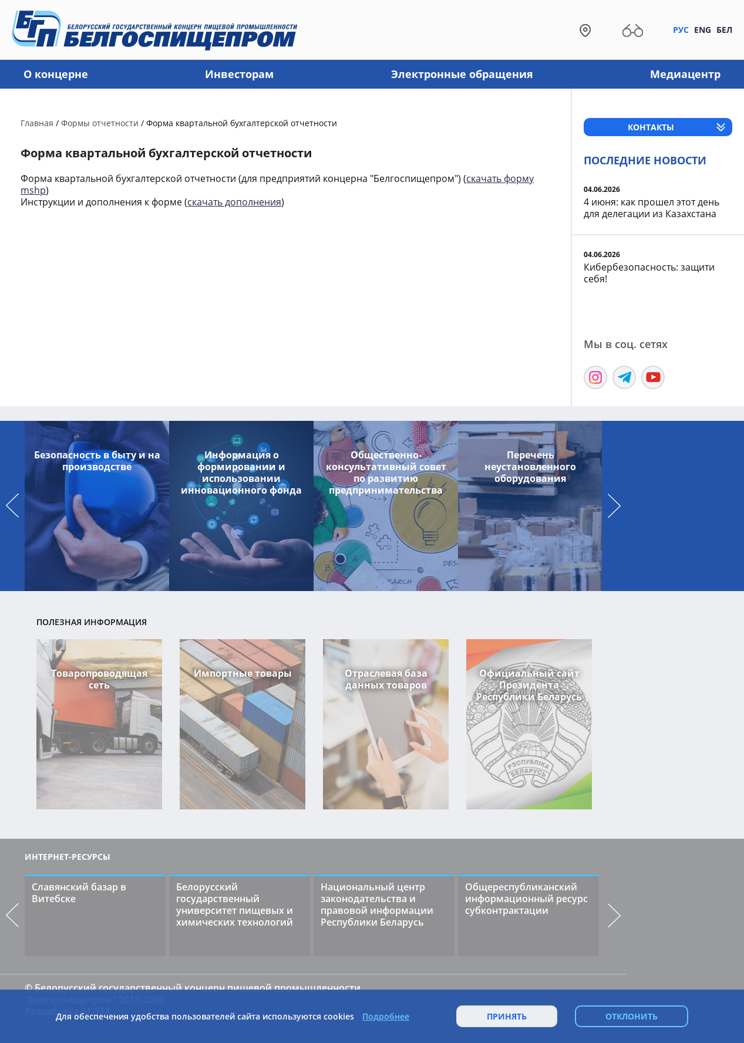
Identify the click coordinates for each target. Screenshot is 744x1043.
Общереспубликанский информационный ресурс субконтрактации (526, 898)
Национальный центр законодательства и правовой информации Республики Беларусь (377, 904)
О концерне (55, 74)
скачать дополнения (234, 201)
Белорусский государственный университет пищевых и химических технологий (234, 904)
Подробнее (385, 1016)
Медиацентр (685, 74)
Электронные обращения (462, 74)
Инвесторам (239, 74)
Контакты (651, 127)
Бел (724, 29)
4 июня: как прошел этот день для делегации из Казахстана (651, 208)
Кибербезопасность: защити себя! (649, 273)
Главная (37, 123)
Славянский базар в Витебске (79, 892)
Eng (702, 29)
